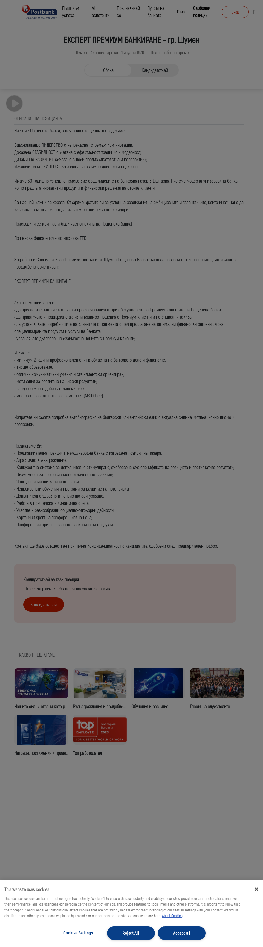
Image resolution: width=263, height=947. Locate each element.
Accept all (181, 933)
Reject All (131, 933)
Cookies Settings (78, 932)
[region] (131, 913)
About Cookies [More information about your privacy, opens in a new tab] (172, 915)
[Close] (256, 889)
